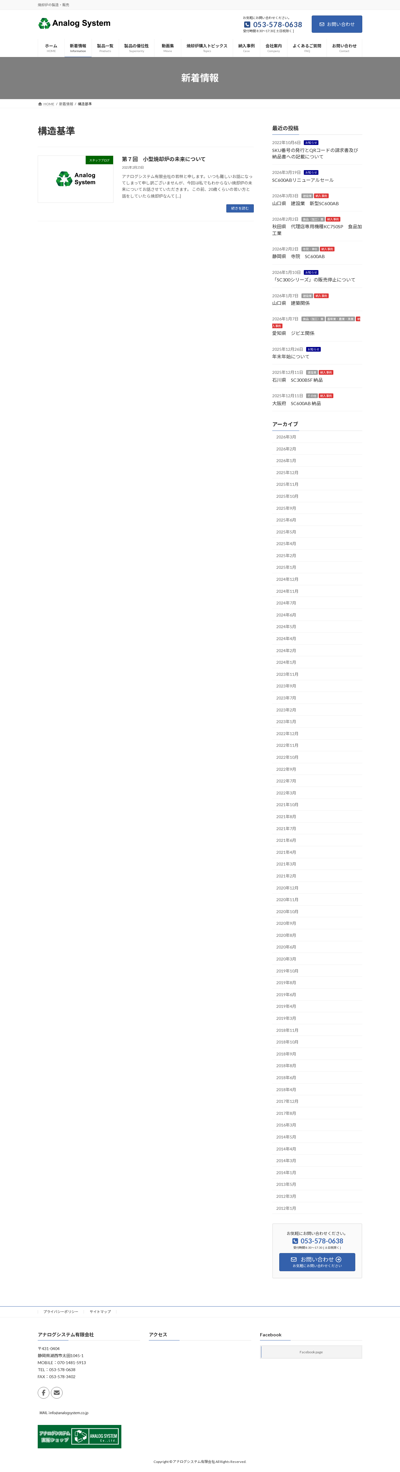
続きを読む (240, 208)
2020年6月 (286, 946)
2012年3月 (286, 1196)
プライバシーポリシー (60, 1311)
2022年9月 (286, 768)
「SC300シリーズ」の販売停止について (314, 279)
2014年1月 (286, 1172)
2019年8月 (286, 982)
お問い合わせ (337, 24)
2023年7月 (286, 697)
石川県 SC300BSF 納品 (297, 379)
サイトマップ (100, 1311)
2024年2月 (286, 650)
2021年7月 (286, 828)
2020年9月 (286, 923)
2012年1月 (286, 1207)
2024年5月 (286, 626)
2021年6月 (286, 840)
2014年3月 (286, 1160)
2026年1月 (286, 460)
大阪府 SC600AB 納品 (296, 403)
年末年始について (291, 356)
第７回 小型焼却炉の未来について (164, 159)
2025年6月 (286, 519)
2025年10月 (287, 495)
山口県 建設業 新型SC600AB (305, 203)
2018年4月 (286, 1089)
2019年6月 (286, 994)
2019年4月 (286, 1006)
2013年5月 (286, 1184)
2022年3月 (286, 792)
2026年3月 (286, 436)
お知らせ (311, 142)
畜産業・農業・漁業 (340, 319)
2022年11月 (287, 745)
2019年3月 (286, 1018)
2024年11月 (287, 590)
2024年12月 (287, 579)
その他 (312, 396)
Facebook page (311, 1352)
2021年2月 (286, 875)
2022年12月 (287, 733)
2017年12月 (287, 1101)
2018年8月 (286, 1065)
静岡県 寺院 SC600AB (298, 256)
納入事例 (321, 196)
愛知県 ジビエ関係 (293, 333)
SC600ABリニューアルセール (303, 179)
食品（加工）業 (313, 219)
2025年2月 (286, 555)
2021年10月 (287, 804)
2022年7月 (286, 780)
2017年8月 (286, 1112)
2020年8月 (286, 934)
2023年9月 (286, 685)
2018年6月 (286, 1077)
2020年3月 (286, 958)
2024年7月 (286, 602)
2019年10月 (287, 970)
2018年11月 (287, 1029)
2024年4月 (286, 638)
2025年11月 (287, 484)
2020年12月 (287, 887)
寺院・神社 (310, 249)
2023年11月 (287, 673)
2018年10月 (287, 1041)
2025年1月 (286, 567)
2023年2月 (286, 709)
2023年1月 (286, 721)
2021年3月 (286, 863)
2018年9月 (286, 1053)
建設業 (307, 196)
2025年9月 (286, 507)
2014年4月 (286, 1148)
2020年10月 (287, 911)
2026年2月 (286, 448)
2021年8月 (286, 816)
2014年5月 (286, 1136)
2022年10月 (287, 757)
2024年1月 (286, 662)
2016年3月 (286, 1124)
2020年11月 (287, 899)
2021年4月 (286, 851)
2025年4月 (286, 543)
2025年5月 (286, 531)
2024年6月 (286, 614)
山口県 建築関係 (291, 303)
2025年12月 (287, 472)
